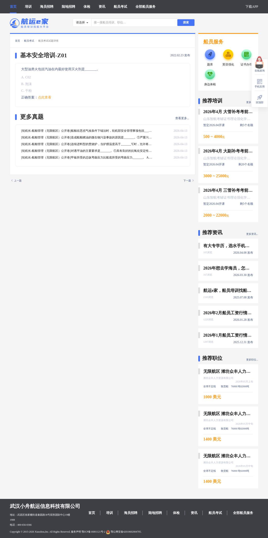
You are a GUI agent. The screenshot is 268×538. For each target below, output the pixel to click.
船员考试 (120, 6)
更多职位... (252, 359)
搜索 (186, 22)
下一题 (188, 180)
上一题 (16, 180)
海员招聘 (46, 6)
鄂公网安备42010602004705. (124, 531)
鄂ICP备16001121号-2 (93, 531)
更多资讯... (252, 234)
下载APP (251, 6)
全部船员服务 (145, 6)
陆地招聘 (68, 6)
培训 (28, 6)
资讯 (102, 6)
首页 (13, 6)
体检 (87, 6)
